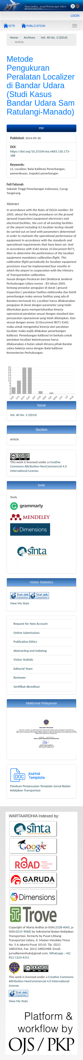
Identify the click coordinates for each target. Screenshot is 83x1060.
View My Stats (19, 603)
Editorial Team (23, 669)
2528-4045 (62, 927)
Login (75, 16)
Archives (29, 37)
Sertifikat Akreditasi (26, 687)
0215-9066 (23, 931)
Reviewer (19, 677)
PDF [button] (41, 128)
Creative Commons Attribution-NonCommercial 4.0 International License (38, 466)
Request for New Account (30, 624)
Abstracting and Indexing (30, 651)
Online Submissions (26, 633)
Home (14, 37)
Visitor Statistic (23, 660)
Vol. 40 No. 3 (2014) (54, 37)
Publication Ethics (25, 642)
